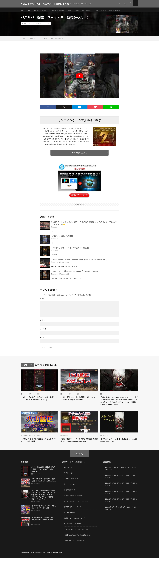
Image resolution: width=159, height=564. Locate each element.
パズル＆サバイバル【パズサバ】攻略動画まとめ (49, 559)
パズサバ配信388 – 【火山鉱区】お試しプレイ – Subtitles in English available (79, 401)
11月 (106, 485)
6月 (124, 483)
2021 (107, 514)
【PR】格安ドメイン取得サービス (75, 547)
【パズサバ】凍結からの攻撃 (62, 238)
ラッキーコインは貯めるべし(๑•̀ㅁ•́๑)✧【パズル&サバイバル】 (75, 274)
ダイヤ (82, 11)
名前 (42, 322)
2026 (107, 475)
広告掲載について (70, 497)
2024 (107, 490)
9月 (132, 483)
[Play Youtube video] (79, 78)
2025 (107, 483)
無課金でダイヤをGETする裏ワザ (75, 525)
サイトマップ (68, 480)
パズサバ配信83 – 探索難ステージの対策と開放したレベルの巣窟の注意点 (79, 262)
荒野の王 (127, 11)
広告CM (112, 11)
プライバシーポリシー (71, 486)
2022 (107, 506)
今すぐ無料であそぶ (79, 155)
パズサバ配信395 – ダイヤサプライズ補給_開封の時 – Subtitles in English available (79, 447)
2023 (107, 498)
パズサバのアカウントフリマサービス (79, 536)
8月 (130, 483)
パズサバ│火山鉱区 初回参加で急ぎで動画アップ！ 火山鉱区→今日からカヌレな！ (39, 402)
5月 (121, 483)
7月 (127, 483)
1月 (110, 475)
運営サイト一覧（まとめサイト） (75, 503)
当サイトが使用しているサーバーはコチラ (78, 508)
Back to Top (79, 461)
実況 (104, 11)
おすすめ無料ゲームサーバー (74, 514)
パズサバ (46, 25)
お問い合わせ (68, 475)
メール (43, 331)
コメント (43, 301)
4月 (119, 475)
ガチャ (46, 11)
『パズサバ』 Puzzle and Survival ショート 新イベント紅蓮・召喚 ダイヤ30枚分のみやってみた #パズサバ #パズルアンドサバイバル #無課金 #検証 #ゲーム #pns (119, 405)
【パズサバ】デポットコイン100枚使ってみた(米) (70, 250)
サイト (42, 340)
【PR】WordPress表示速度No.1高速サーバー (79, 542)
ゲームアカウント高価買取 (73, 530)
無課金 (74, 11)
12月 (110, 485)
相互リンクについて (71, 491)
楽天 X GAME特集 (70, 519)
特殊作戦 (66, 11)
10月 (135, 483)
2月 (113, 475)
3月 (116, 475)
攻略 (30, 11)
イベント (38, 11)
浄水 (119, 11)
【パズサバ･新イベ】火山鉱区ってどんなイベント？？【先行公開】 (39, 447)
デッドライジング (94, 11)
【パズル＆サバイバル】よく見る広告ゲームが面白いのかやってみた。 (119, 447)
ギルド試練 (55, 11)
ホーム (23, 11)
